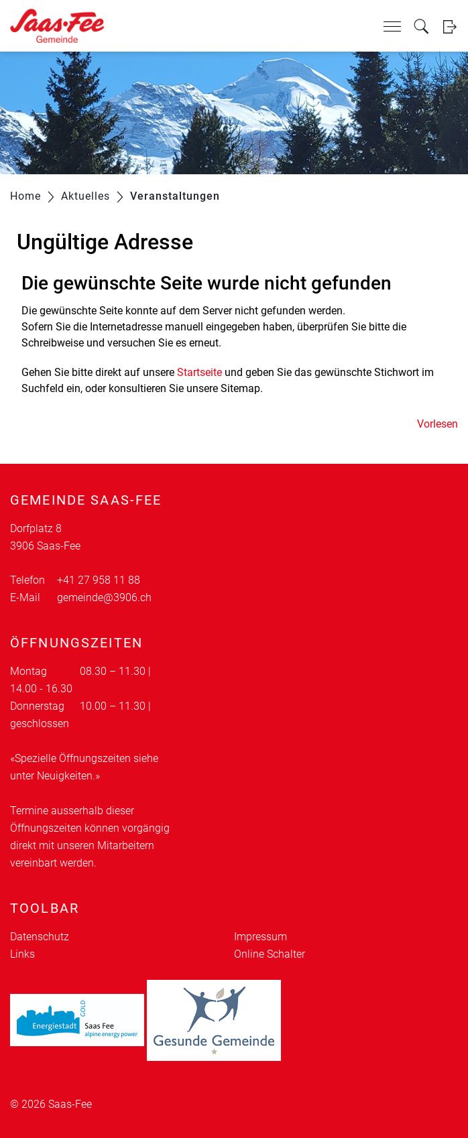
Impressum (260, 936)
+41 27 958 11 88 (98, 580)
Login (449, 26)
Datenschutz (39, 936)
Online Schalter (269, 954)
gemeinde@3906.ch (104, 597)
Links (22, 954)
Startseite (199, 372)
